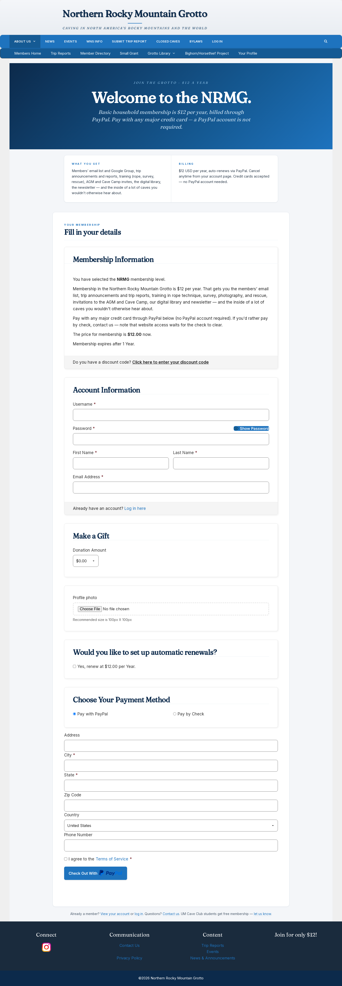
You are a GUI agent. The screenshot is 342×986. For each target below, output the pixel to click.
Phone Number (78, 834)
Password (84, 428)
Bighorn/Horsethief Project (207, 53)
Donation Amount (89, 550)
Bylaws (196, 41)
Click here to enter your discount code (170, 362)
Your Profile (247, 53)
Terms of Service (112, 859)
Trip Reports (61, 53)
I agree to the (98, 859)
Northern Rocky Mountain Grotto (134, 13)
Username (84, 404)
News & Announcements (212, 958)
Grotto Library (164, 53)
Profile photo (85, 597)
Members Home (27, 53)
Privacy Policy (129, 958)
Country (71, 814)
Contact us (171, 914)
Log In (217, 41)
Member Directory (95, 53)
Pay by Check (191, 714)
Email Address (88, 476)
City (69, 755)
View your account (114, 914)
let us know (262, 914)
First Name (85, 452)
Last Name (185, 452)
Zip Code (72, 795)
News (50, 41)
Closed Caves (168, 41)
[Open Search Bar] (325, 41)
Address (72, 735)
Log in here (135, 508)
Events (70, 41)
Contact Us (129, 945)
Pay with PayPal (92, 714)
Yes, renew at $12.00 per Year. (104, 666)
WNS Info (94, 41)
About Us (27, 41)
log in (139, 914)
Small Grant (129, 53)
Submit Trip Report (129, 41)
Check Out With (96, 874)
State (71, 775)
